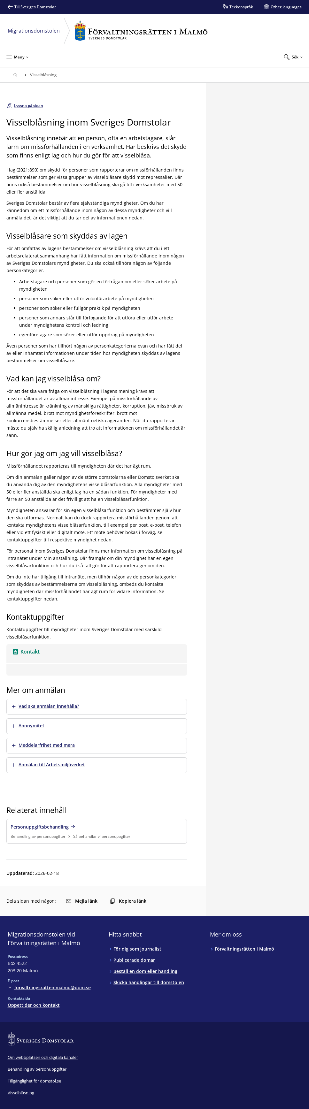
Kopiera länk (128, 901)
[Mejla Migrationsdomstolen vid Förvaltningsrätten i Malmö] (49, 987)
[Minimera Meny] (17, 56)
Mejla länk (81, 901)
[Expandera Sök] (293, 56)
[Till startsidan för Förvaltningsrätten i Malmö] (15, 74)
